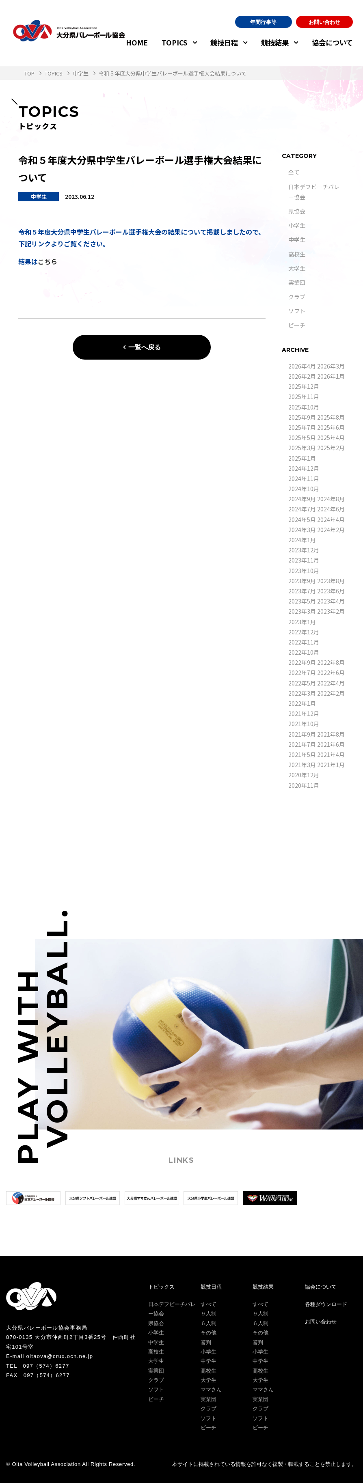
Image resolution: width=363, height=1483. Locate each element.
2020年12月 (303, 775)
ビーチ (296, 325)
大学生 (296, 268)
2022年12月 (303, 632)
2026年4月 (302, 366)
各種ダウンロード (326, 1304)
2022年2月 (331, 693)
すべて (208, 1304)
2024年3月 (302, 530)
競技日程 (224, 42)
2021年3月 (302, 765)
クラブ (296, 297)
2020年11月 (303, 785)
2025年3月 (302, 448)
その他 (208, 1333)
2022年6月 (331, 672)
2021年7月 (302, 744)
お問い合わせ (324, 22)
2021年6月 (331, 744)
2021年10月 (303, 724)
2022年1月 (302, 703)
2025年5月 (302, 437)
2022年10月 (303, 652)
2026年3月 (331, 366)
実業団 (296, 282)
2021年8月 (331, 734)
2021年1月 (331, 765)
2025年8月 (331, 417)
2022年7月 (302, 672)
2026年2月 (302, 376)
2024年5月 (302, 519)
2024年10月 (303, 489)
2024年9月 (302, 499)
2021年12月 (303, 713)
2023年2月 (331, 611)
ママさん (211, 1389)
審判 (206, 1342)
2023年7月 (302, 591)
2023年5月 (302, 601)
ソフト (296, 311)
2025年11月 (303, 396)
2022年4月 (331, 683)
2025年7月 (302, 427)
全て (294, 172)
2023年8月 (331, 581)
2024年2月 (331, 530)
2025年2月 (331, 448)
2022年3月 (302, 693)
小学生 (296, 225)
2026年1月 (331, 376)
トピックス (161, 1287)
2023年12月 (303, 550)
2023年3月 (302, 611)
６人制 (208, 1323)
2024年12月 (303, 468)
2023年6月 (331, 591)
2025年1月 (302, 458)
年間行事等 (263, 22)
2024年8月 (331, 499)
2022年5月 (302, 683)
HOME (137, 42)
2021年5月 (302, 754)
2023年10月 (303, 571)
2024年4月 (331, 519)
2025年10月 (303, 407)
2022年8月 (331, 662)
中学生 (296, 239)
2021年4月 (331, 754)
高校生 (296, 254)
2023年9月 (302, 581)
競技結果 (275, 42)
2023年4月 (331, 601)
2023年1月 (302, 622)
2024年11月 (303, 478)
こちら (47, 261)
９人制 (208, 1314)
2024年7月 (302, 509)
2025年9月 (302, 417)
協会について (332, 42)
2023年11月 (303, 560)
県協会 (296, 211)
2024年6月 (331, 509)
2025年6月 (331, 427)
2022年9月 (302, 662)
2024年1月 (302, 540)
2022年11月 (303, 642)
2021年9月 (302, 734)
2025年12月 (303, 386)
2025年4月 (331, 437)
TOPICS (175, 42)
